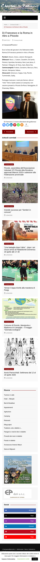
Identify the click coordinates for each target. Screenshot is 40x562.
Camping (7, 416)
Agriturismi (7, 412)
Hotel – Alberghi (9, 399)
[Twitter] (7, 124)
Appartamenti (8, 407)
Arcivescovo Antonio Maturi (13, 445)
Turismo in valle (9, 395)
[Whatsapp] (18, 124)
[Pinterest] (14, 124)
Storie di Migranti (9, 449)
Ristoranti (7, 420)
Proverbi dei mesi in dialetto (13, 436)
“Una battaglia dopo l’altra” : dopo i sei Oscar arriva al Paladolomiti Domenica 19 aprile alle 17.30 (19, 249)
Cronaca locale (18, 40)
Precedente (8, 132)
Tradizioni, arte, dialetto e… (13, 428)
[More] (21, 124)
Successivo (31, 132)
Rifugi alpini (8, 424)
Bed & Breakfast (9, 403)
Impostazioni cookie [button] (23, 559)
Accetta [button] (35, 559)
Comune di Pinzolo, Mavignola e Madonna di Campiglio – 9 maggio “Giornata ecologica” (18, 327)
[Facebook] (4, 124)
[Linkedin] (11, 124)
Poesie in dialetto (9, 440)
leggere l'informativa (8, 559)
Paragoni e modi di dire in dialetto (15, 432)
